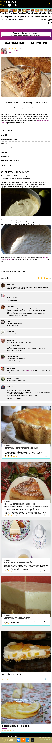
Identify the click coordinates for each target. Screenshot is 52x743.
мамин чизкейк (28, 370)
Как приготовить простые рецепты (8, 4)
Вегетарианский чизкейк (19, 504)
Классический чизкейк (18, 562)
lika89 (16, 51)
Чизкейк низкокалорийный (21, 448)
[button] (49, 3)
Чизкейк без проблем (17, 618)
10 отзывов (13, 53)
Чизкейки (7, 445)
